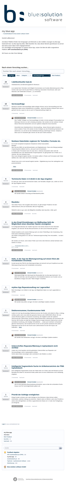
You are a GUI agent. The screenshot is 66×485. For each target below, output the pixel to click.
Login (3, 424)
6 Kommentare (27, 95)
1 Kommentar (15, 113)
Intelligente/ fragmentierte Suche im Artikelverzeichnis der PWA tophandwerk (38, 367)
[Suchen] (60, 448)
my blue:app (10, 456)
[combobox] (32, 448)
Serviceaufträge (18, 104)
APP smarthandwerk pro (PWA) (15, 454)
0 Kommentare (15, 268)
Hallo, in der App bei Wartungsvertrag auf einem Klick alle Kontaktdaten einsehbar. (35, 260)
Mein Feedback (56, 75)
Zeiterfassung (10, 463)
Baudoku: (16, 202)
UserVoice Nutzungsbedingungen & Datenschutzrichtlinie (39, 479)
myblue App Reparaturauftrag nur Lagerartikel (31, 287)
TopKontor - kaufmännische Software (16, 461)
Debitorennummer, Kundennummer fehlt (28, 310)
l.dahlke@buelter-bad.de (22, 82)
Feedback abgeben (13, 452)
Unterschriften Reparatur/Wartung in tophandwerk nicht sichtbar (35, 347)
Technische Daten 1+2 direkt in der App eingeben (32, 179)
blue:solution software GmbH (16, 467)
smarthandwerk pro (12, 459)
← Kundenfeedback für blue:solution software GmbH (15, 33)
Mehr (14, 166)
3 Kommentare (27, 170)
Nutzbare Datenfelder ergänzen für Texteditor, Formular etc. (36, 141)
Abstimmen (6, 86)
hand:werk (35, 95)
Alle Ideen (6, 434)
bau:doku (34, 213)
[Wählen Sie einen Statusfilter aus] (41, 75)
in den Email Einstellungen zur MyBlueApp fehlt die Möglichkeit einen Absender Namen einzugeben (33, 223)
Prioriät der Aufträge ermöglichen (25, 395)
